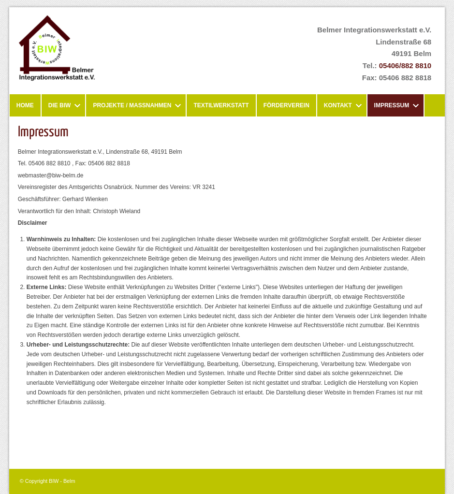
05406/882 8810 (405, 65)
